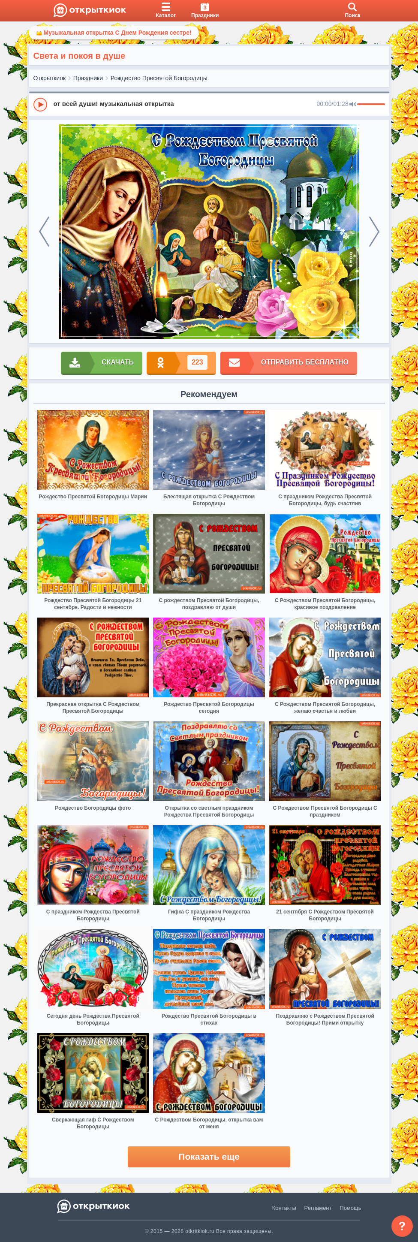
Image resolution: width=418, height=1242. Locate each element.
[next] (374, 231)
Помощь (350, 1208)
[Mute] (353, 104)
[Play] (40, 105)
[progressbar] (371, 105)
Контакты (284, 1208)
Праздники (88, 78)
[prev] (44, 231)
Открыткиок (49, 78)
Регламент (318, 1208)
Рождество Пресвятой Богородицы (159, 78)
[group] (209, 104)
